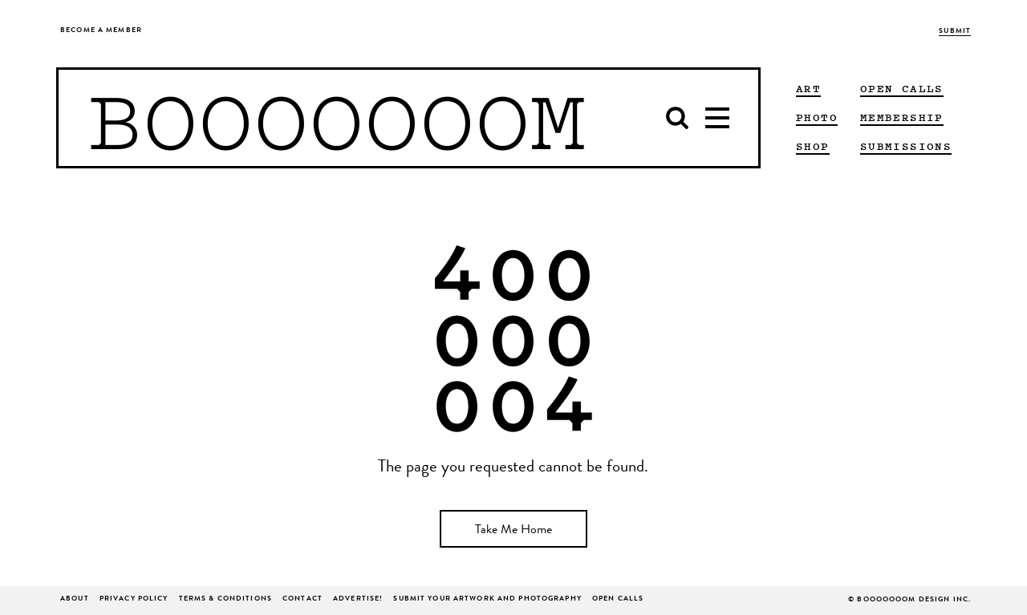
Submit (955, 31)
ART (808, 88)
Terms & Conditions (225, 599)
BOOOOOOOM (336, 118)
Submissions (906, 146)
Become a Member (101, 30)
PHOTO (817, 117)
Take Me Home (513, 530)
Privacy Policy (133, 599)
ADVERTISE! (358, 599)
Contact (302, 599)
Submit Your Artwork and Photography (487, 599)
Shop (813, 146)
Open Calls (902, 88)
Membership (902, 117)
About (74, 599)
